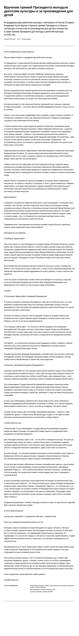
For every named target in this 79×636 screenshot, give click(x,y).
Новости (47, 585)
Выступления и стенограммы (58, 585)
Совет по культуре (40, 587)
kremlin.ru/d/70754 (48, 591)
